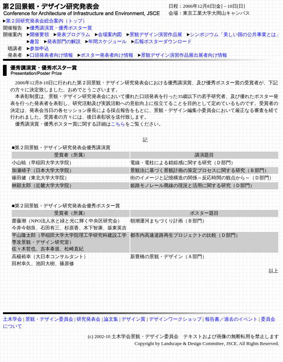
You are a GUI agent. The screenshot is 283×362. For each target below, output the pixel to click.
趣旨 (33, 41)
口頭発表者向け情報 (50, 55)
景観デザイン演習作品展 (154, 34)
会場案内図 (108, 34)
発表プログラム (72, 34)
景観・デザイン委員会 (49, 319)
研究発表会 (88, 319)
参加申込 (38, 48)
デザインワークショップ (176, 319)
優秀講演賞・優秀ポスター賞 (61, 28)
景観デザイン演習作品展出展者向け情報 (182, 55)
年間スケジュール (106, 41)
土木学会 (13, 319)
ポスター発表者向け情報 (105, 55)
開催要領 (38, 34)
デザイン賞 (133, 319)
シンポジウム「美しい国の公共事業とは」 (234, 34)
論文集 (111, 319)
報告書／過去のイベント (231, 319)
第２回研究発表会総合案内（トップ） (46, 21)
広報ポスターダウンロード (161, 41)
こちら (118, 124)
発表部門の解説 (62, 41)
